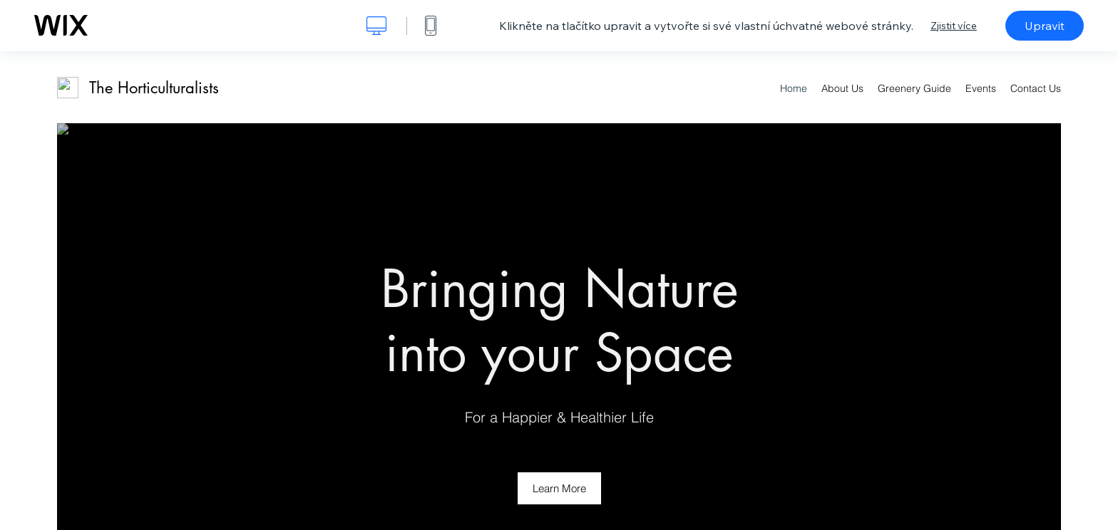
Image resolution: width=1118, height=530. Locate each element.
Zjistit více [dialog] (953, 25)
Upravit (1045, 26)
